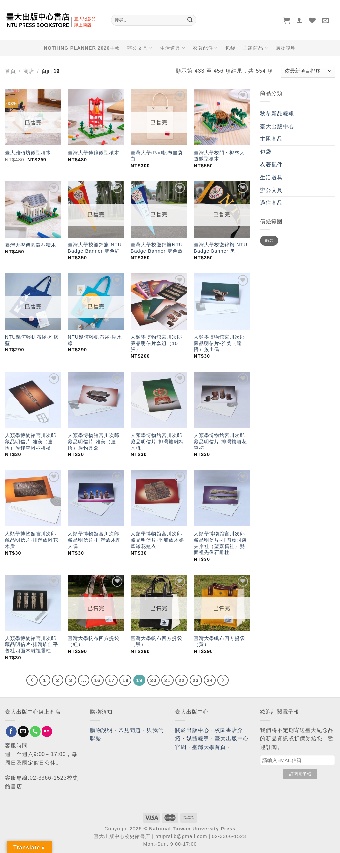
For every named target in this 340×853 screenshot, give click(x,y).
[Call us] (35, 731)
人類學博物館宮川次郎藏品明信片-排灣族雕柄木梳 (157, 441)
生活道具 (172, 48)
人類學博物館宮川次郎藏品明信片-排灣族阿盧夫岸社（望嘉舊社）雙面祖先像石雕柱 (220, 543)
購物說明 (285, 48)
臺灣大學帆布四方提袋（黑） (156, 641)
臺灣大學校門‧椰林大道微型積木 (219, 156)
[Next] (223, 680)
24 (210, 680)
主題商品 (255, 48)
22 (181, 680)
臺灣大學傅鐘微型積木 (93, 152)
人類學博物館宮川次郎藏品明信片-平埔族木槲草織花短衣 (157, 540)
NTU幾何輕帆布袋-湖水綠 (95, 340)
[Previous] (32, 680)
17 (111, 680)
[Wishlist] (312, 20)
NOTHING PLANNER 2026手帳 (82, 48)
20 (153, 680)
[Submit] (190, 20)
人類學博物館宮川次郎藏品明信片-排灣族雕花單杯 (220, 441)
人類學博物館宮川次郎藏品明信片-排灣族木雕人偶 (94, 540)
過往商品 (271, 203)
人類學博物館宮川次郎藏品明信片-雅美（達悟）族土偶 (219, 343)
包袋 (230, 48)
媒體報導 (197, 738)
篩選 (269, 240)
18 (125, 680)
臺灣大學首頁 (209, 747)
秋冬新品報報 (277, 113)
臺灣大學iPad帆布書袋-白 (158, 156)
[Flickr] (47, 731)
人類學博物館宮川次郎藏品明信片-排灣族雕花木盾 (31, 540)
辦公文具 (139, 48)
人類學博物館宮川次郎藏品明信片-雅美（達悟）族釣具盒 (93, 441)
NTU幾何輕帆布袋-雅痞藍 (32, 340)
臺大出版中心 (277, 126)
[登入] (299, 20)
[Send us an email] (23, 731)
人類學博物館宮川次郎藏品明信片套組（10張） (156, 343)
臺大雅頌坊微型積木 (28, 152)
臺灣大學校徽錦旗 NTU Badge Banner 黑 (220, 248)
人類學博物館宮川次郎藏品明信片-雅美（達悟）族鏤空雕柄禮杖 (30, 441)
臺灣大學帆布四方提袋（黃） (219, 641)
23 (196, 680)
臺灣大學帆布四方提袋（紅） (93, 641)
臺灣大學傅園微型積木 (30, 245)
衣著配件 (205, 48)
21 (167, 680)
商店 (28, 71)
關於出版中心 (192, 730)
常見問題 (130, 730)
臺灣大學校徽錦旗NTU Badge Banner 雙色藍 (157, 248)
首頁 (10, 71)
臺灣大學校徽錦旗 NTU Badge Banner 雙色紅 (95, 248)
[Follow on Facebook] (11, 731)
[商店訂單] (308, 71)
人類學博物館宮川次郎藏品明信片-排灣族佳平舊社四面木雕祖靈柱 (31, 644)
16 (97, 680)
